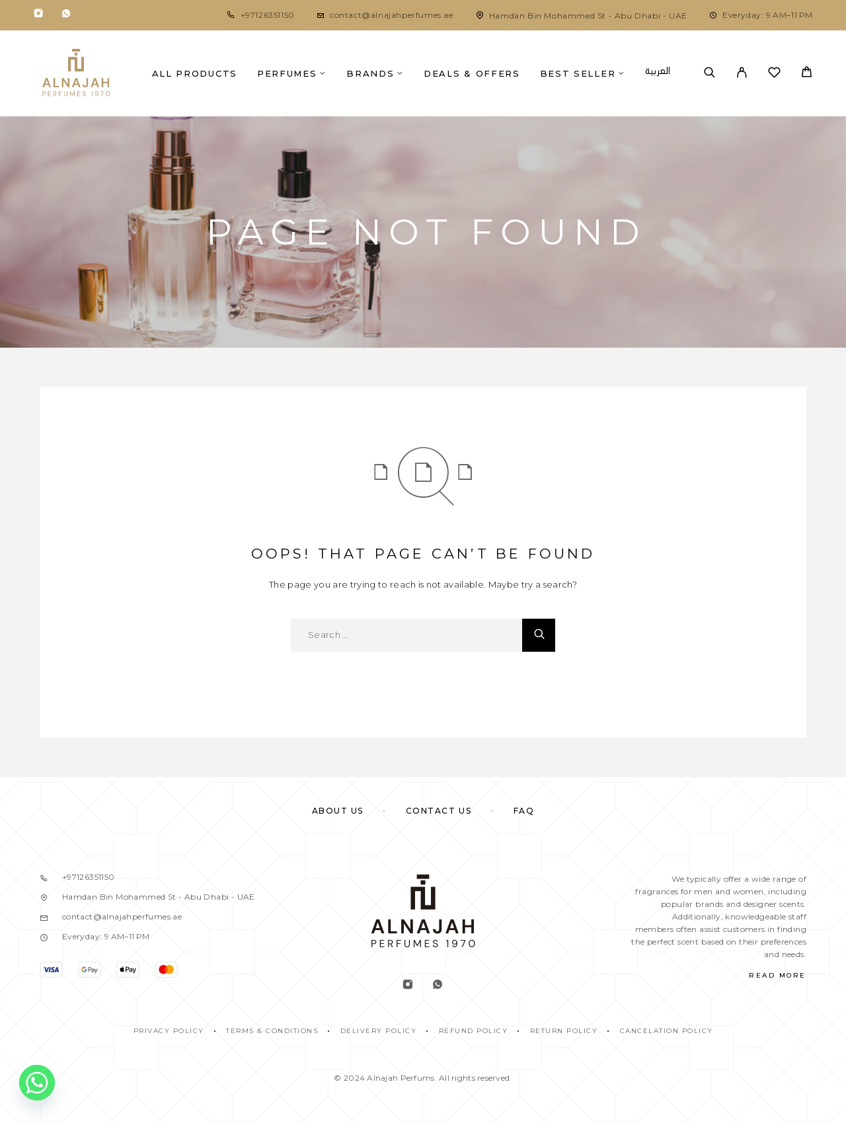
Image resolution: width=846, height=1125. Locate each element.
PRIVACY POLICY (169, 1031)
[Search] (709, 73)
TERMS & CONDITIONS (272, 1031)
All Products (194, 73)
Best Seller (578, 73)
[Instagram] (38, 15)
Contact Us (439, 811)
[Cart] (806, 73)
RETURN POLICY (564, 1031)
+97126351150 (268, 15)
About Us (338, 811)
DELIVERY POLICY (378, 1031)
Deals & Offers (472, 73)
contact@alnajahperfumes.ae (391, 15)
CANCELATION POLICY (666, 1031)
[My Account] (742, 73)
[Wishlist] (774, 74)
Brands (370, 73)
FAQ (524, 811)
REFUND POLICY (473, 1031)
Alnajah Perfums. (401, 1078)
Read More (777, 975)
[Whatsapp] (66, 15)
